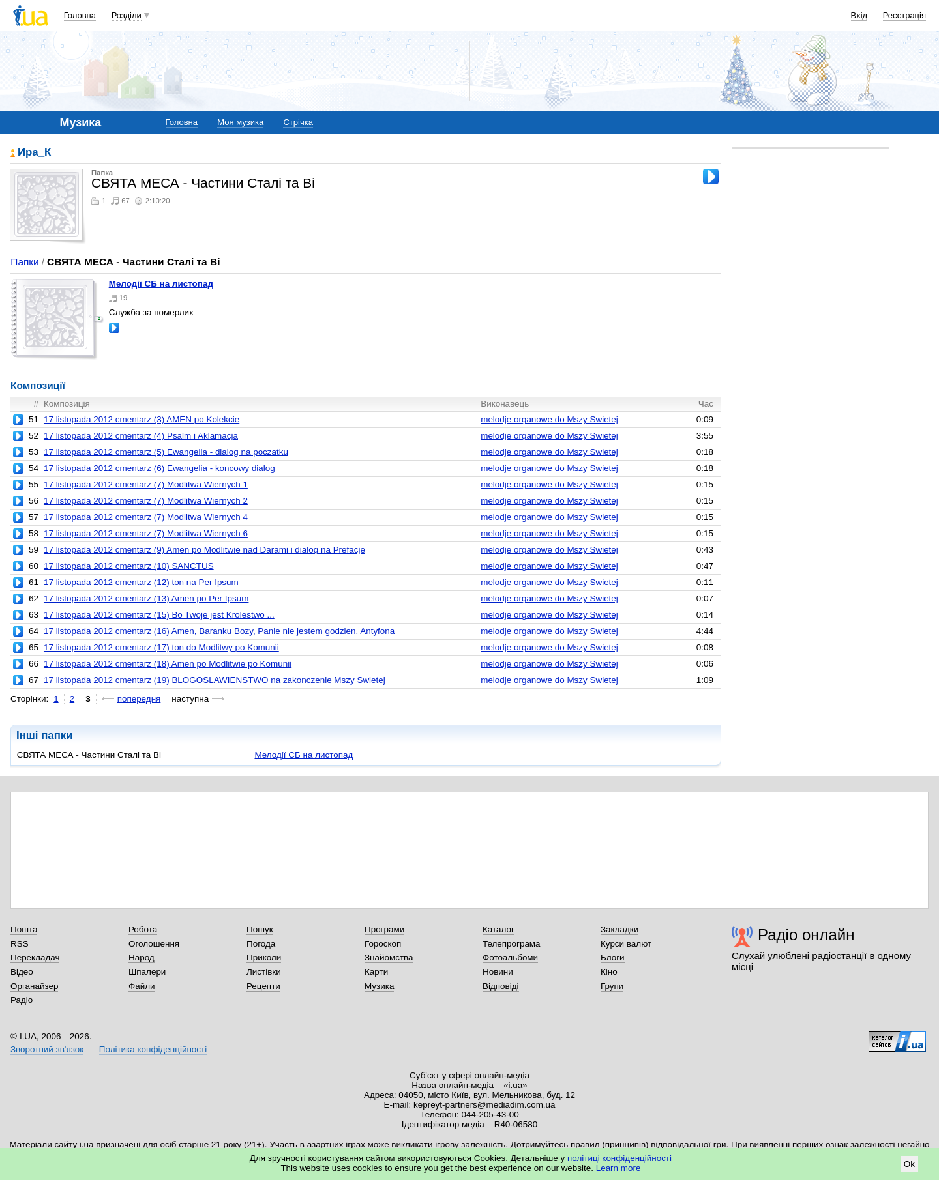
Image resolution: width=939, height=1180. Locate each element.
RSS (19, 944)
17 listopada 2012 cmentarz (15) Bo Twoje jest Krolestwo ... (159, 615)
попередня (139, 699)
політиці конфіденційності (619, 1158)
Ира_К (34, 152)
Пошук (259, 929)
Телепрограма (512, 944)
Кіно (609, 972)
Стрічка (297, 122)
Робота (142, 929)
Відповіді (501, 986)
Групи (612, 986)
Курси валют (626, 944)
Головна (80, 15)
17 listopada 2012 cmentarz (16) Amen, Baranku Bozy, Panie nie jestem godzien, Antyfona (219, 631)
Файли (141, 986)
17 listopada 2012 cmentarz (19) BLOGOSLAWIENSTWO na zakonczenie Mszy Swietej (214, 680)
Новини (498, 972)
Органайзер (34, 986)
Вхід (859, 15)
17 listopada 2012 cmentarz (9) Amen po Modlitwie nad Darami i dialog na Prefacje (204, 549)
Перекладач (34, 957)
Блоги (613, 957)
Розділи (127, 15)
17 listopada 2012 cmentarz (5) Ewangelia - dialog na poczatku (166, 452)
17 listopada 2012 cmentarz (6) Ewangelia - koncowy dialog (159, 468)
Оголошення (153, 944)
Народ (141, 957)
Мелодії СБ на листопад (161, 284)
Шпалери (147, 972)
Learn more (618, 1168)
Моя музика (240, 122)
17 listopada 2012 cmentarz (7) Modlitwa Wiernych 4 (146, 517)
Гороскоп (383, 944)
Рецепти (263, 986)
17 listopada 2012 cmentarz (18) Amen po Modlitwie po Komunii (167, 664)
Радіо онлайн (806, 934)
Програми (384, 929)
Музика (379, 986)
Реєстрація (904, 15)
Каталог (498, 929)
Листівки (263, 972)
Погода (260, 944)
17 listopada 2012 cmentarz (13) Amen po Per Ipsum (146, 598)
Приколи (263, 957)
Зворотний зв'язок (46, 1049)
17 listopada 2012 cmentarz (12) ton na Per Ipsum (141, 582)
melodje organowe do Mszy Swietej (549, 419)
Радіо (21, 1000)
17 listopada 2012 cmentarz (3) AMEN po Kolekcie (141, 419)
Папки (24, 261)
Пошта (23, 929)
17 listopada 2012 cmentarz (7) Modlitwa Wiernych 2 (146, 501)
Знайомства (389, 957)
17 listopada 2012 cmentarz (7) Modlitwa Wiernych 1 (146, 484)
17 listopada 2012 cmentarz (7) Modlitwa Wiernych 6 (146, 533)
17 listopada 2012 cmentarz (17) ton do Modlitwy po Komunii (161, 647)
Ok (909, 1164)
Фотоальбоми (510, 957)
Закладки (619, 929)
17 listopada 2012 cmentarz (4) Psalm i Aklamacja (141, 435)
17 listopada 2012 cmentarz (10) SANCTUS (129, 566)
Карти (376, 972)
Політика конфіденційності (153, 1049)
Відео (21, 972)
